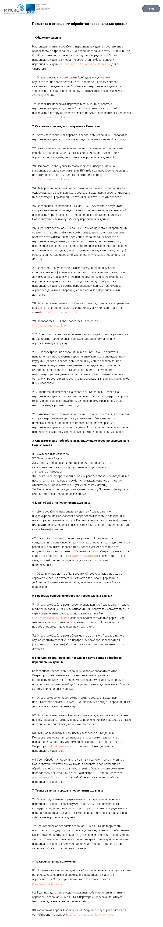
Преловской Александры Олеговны (86, 64)
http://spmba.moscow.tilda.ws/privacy (89, 914)
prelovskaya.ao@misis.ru (82, 555)
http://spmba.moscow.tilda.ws (50, 117)
